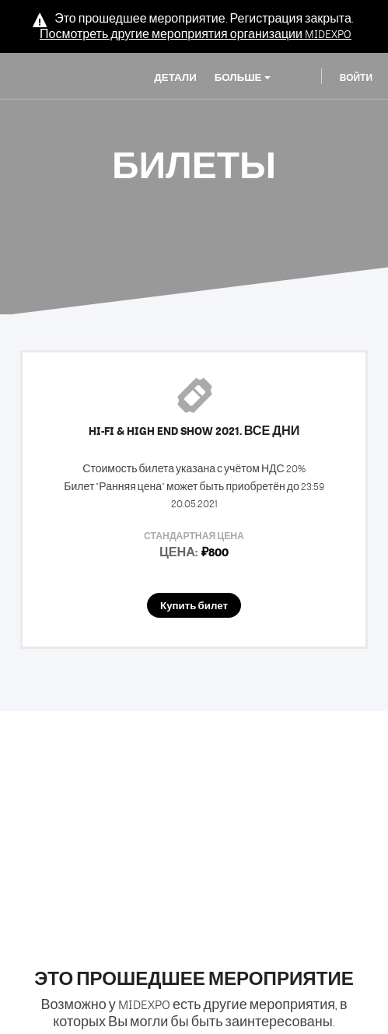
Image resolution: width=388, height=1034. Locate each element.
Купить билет (194, 606)
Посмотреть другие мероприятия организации (195, 34)
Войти (356, 77)
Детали (175, 77)
